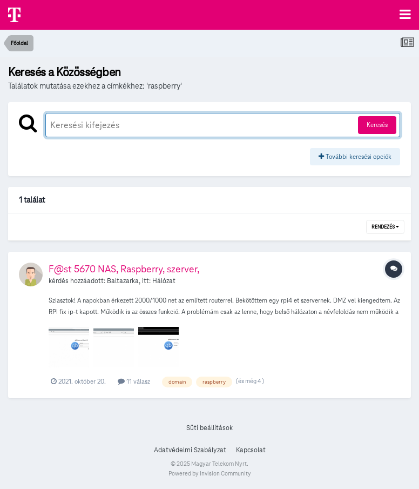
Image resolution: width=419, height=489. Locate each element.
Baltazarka (123, 281)
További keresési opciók (355, 156)
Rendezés (385, 227)
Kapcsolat (251, 450)
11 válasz (134, 381)
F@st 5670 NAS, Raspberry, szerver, (124, 269)
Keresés (377, 124)
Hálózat (163, 281)
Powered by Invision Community (209, 473)
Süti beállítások (209, 428)
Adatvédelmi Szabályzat (190, 450)
